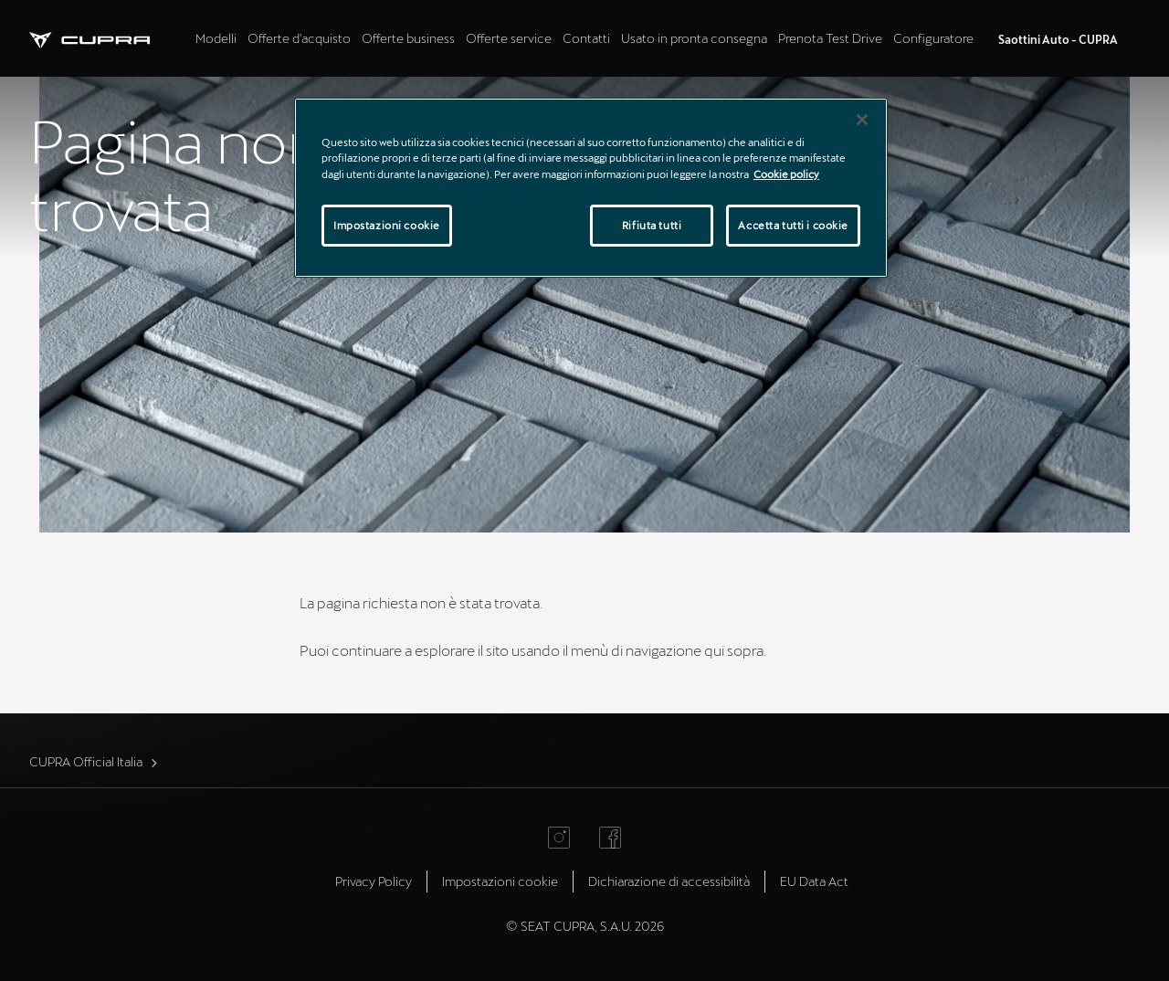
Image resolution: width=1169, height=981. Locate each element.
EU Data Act (814, 881)
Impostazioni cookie (500, 881)
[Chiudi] (862, 120)
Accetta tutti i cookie (793, 225)
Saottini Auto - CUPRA (1058, 39)
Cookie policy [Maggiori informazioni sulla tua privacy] (786, 174)
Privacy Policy (373, 881)
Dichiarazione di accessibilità (669, 881)
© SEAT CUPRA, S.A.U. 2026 (585, 926)
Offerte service (509, 38)
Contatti (586, 38)
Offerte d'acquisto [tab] (299, 38)
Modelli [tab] (216, 38)
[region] (591, 187)
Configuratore (933, 38)
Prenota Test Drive (830, 38)
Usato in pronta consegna (694, 38)
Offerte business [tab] (408, 38)
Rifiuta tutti (651, 225)
